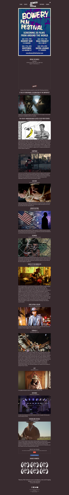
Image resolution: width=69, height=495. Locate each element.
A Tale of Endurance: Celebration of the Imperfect (34, 92)
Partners (42, 4)
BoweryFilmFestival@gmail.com (36, 489)
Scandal (34, 235)
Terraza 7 (34, 330)
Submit (47, 4)
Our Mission (34, 490)
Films (21, 4)
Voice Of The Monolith (34, 264)
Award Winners (34, 458)
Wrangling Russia (34, 419)
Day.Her (34, 181)
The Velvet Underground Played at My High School (34, 118)
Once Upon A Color (34, 304)
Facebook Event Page (34, 455)
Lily (34, 368)
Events (25, 4)
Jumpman (34, 151)
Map (41, 62)
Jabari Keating (34, 208)
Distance (34, 393)
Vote (35, 452)
